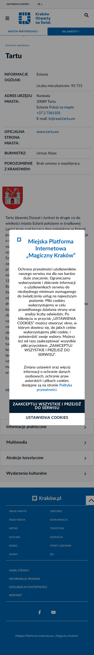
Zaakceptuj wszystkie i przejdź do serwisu (47, 406)
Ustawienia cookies (47, 418)
